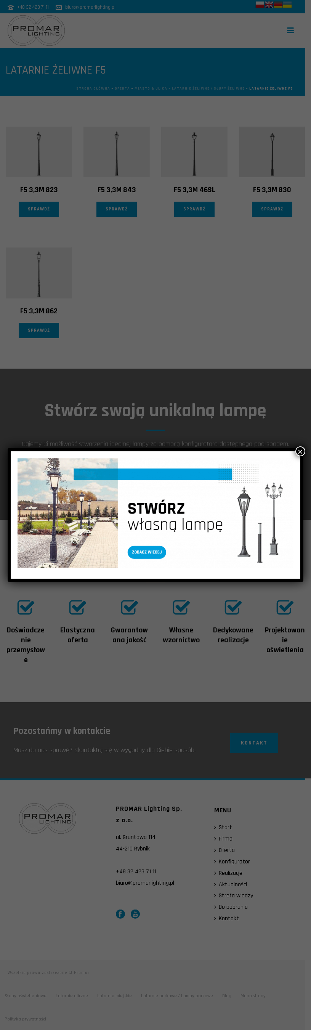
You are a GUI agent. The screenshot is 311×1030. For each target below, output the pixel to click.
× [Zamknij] (300, 451)
